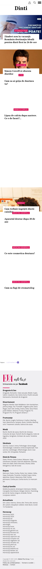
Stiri (21, 75)
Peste (22, 473)
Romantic (13, 393)
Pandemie (9, 507)
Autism (13, 495)
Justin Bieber (7, 411)
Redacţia (5, 565)
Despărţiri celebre (17, 505)
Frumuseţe (8, 418)
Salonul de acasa (26, 424)
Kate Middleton (20, 405)
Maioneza (19, 477)
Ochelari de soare (23, 436)
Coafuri (27, 420)
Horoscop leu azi (9, 546)
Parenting (34, 491)
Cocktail (24, 475)
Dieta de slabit (8, 463)
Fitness (9, 459)
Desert (12, 477)
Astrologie (6, 524)
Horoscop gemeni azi (10, 530)
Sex (16, 395)
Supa (4, 475)
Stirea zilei (20, 503)
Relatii (30, 393)
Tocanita (17, 475)
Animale (21, 203)
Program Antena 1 (21, 413)
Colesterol (16, 448)
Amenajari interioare (23, 489)
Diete (5, 459)
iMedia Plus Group (23, 559)
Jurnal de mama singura (11, 493)
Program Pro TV (8, 413)
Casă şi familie (9, 486)
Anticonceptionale (27, 448)
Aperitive (6, 477)
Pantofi (18, 434)
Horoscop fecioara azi (11, 532)
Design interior (24, 491)
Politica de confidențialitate (11, 563)
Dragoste (6, 393)
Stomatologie (21, 30)
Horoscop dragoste (10, 520)
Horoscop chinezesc (10, 522)
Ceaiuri (11, 446)
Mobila (33, 489)
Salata (30, 473)
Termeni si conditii (27, 563)
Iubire (5, 395)
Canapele (6, 491)
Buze (24, 422)
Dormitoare (14, 491)
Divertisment (9, 402)
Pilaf (24, 477)
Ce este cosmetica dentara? (19, 253)
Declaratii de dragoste (19, 397)
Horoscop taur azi (9, 534)
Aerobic (14, 461)
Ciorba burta (23, 479)
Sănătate (7, 443)
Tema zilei (28, 503)
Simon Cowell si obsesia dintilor (17, 72)
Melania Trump (18, 411)
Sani (4, 422)
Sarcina (5, 446)
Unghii (13, 420)
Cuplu (35, 393)
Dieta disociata (19, 463)
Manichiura (10, 422)
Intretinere (7, 461)
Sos (26, 473)
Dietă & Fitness (9, 457)
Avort (30, 450)
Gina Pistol (33, 409)
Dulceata (10, 475)
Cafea (35, 473)
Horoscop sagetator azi (11, 540)
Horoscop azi (7, 518)
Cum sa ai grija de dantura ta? (19, 82)
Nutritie (34, 461)
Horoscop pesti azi (9, 544)
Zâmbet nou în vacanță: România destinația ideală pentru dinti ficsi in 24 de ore (20, 39)
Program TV (28, 411)
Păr (4, 420)
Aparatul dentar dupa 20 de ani (19, 220)
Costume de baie (9, 434)
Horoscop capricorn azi (11, 536)
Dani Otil (11, 409)
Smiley (17, 409)
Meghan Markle (8, 405)
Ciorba (16, 473)
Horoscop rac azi (9, 528)
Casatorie (11, 395)
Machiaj (33, 420)
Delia (27, 409)
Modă (5, 429)
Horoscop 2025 (8, 514)
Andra (22, 409)
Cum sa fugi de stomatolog (19, 287)
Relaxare (26, 459)
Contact (12, 565)
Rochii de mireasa (26, 432)
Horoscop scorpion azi (11, 538)
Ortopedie (14, 452)
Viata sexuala (22, 393)
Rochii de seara (13, 432)
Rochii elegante (27, 434)
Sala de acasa (16, 466)
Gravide (24, 493)
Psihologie (23, 446)
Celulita (29, 422)
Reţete (6, 470)
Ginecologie (31, 446)
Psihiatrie (22, 452)
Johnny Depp (7, 407)
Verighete (12, 436)
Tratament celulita (13, 424)
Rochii (8, 420)
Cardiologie (13, 450)
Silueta (27, 463)
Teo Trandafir (18, 407)
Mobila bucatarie (9, 489)
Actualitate (8, 500)
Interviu (13, 503)
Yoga (31, 459)
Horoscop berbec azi (10, 550)
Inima (17, 446)
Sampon (18, 422)
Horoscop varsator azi (11, 542)
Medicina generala (21, 213)
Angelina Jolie (28, 407)
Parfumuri (20, 420)
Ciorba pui (14, 479)
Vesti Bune (29, 505)
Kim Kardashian (32, 405)
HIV (9, 452)
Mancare (6, 473)
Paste (12, 473)
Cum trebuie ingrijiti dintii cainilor (19, 210)
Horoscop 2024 (8, 516)
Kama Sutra (22, 395)
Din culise (21, 65)
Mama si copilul (21, 109)
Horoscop (7, 512)
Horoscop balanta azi (10, 548)
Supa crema (31, 475)
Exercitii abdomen (24, 461)
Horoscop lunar (8, 526)
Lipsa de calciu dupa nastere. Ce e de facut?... (20, 117)
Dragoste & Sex (9, 390)
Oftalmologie (22, 450)
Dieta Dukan (17, 459)
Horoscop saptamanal (11, 552)
